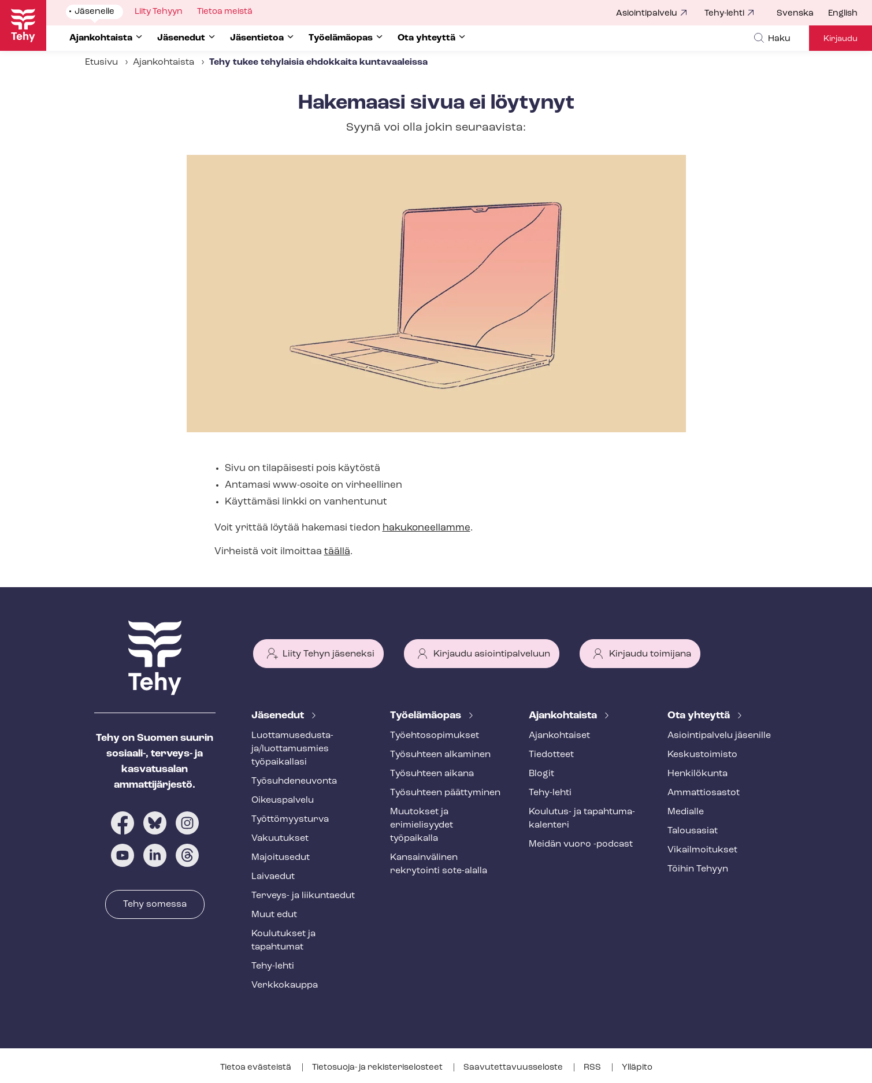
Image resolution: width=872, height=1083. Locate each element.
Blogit (541, 773)
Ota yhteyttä (699, 715)
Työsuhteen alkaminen (440, 754)
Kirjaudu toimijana (650, 654)
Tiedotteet (551, 754)
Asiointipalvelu (646, 13)
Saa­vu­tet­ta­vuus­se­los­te (514, 1067)
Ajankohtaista (564, 715)
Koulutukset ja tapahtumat (283, 940)
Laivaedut (273, 876)
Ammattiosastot (703, 793)
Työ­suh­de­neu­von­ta (294, 781)
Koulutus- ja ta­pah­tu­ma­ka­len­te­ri (582, 818)
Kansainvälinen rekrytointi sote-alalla (438, 864)
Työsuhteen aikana (432, 773)
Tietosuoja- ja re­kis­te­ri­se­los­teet (378, 1067)
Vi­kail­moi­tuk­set (702, 850)
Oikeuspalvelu (282, 800)
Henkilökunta (697, 773)
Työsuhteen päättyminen (445, 793)
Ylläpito (637, 1067)
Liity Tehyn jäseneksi (328, 654)
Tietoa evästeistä (256, 1067)
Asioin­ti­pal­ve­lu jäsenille (719, 735)
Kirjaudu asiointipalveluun (491, 654)
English (843, 13)
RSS (593, 1067)
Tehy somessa (155, 904)
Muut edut (274, 914)
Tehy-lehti (724, 13)
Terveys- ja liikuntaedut (303, 895)
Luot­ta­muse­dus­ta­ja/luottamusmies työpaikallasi (292, 749)
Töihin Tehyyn (697, 869)
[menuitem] (802, 14)
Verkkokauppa (284, 985)
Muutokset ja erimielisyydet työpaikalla (421, 825)
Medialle (685, 812)
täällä (337, 552)
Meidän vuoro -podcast (581, 844)
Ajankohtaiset (559, 735)
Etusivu (101, 62)
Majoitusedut (280, 857)
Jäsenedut (278, 715)
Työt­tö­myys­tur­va (290, 819)
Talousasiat (692, 831)
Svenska (795, 13)
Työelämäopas (426, 715)
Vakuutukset (280, 838)
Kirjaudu (840, 39)
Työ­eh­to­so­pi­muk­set (434, 735)
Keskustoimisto (702, 754)
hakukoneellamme (426, 528)
